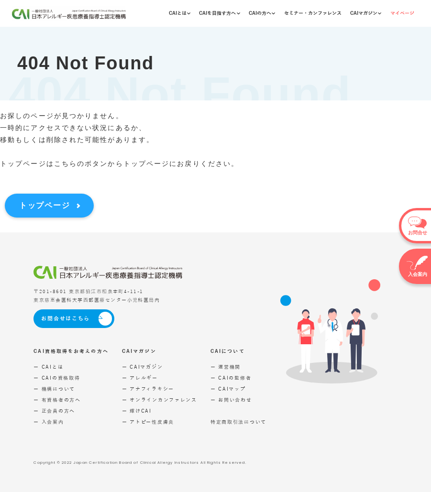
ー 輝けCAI (137, 411)
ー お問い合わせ (231, 400)
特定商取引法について (238, 422)
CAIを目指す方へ (219, 13)
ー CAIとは (48, 367)
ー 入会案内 (48, 422)
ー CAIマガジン (142, 367)
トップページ (44, 205)
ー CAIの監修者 (230, 378)
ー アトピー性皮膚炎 (148, 422)
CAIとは (179, 13)
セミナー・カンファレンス (313, 13)
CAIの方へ (262, 13)
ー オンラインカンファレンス (159, 400)
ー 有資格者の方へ (56, 400)
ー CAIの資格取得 (56, 378)
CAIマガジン (365, 13)
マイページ (402, 13)
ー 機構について (54, 389)
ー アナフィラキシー (148, 389)
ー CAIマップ (228, 389)
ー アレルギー (140, 378)
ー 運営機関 (225, 367)
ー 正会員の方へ (54, 411)
